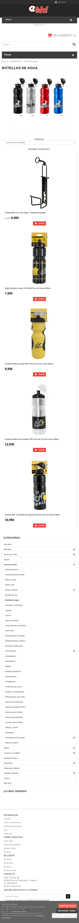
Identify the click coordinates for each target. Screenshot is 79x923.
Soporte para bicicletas (14, 702)
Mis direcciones (10, 870)
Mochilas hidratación (13, 671)
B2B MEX (7, 783)
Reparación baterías (12, 768)
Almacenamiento (11, 570)
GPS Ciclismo (10, 651)
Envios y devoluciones (12, 822)
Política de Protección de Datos (38, 900)
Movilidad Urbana (10, 758)
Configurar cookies (64, 915)
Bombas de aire (11, 595)
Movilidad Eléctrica (11, 773)
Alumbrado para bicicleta (14, 575)
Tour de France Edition (14, 722)
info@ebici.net (15, 886)
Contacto (7, 819)
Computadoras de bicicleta (15, 626)
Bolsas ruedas (10, 580)
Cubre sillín (9, 631)
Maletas (8, 666)
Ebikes (6, 748)
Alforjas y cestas (11, 727)
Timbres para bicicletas (14, 717)
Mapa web (8, 834)
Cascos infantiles (11, 620)
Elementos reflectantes (14, 646)
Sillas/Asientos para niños (15, 697)
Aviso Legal (8, 841)
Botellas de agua (12, 600)
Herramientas (10, 661)
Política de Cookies (18, 911)
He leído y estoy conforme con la (26, 901)
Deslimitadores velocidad (15, 636)
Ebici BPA (7, 544)
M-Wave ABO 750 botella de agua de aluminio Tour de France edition (32, 515)
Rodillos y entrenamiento (14, 692)
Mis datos (7, 867)
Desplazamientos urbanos (15, 641)
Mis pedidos (8, 863)
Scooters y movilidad (12, 753)
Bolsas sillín (9, 585)
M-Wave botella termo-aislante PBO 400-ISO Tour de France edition (32, 439)
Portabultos (9, 733)
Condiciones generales (12, 826)
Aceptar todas (68, 905)
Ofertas (7, 778)
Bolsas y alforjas (11, 590)
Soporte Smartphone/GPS (15, 707)
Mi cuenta (62, 2)
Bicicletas (7, 549)
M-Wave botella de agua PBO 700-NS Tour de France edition (29, 364)
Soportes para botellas (14, 712)
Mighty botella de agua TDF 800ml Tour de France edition (27, 288)
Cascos (8, 615)
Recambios (8, 763)
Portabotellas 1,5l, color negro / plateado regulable (25, 213)
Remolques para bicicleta (15, 738)
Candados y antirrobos (14, 605)
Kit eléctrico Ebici (10, 554)
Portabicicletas (10, 676)
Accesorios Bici (10, 565)
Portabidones (10, 682)
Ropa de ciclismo (11, 743)
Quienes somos (10, 848)
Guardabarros (10, 656)
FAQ (5, 830)
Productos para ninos (13, 687)
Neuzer (6, 560)
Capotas (8, 610)
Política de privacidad (12, 845)
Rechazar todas (67, 910)
